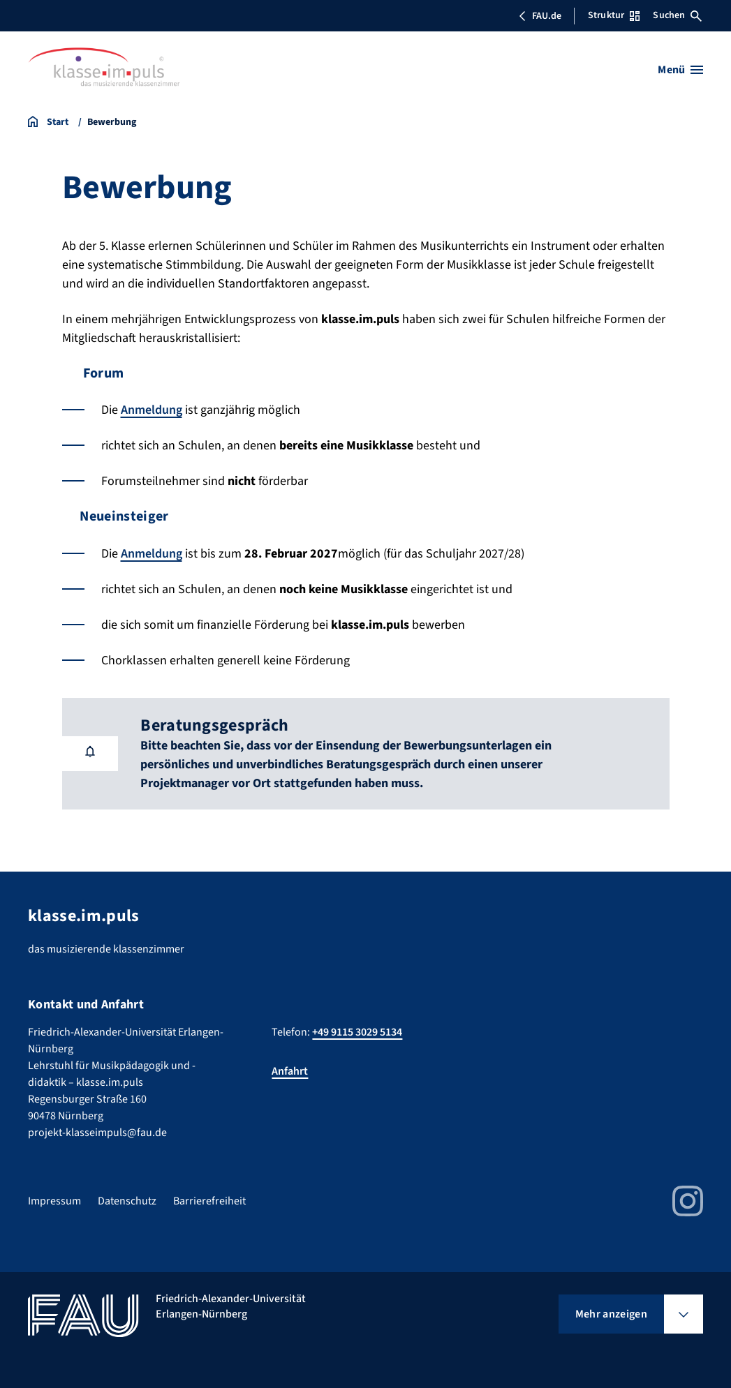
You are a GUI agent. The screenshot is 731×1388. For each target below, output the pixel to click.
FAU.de (539, 16)
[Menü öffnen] (680, 69)
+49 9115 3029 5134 (357, 1032)
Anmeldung (151, 410)
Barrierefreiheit (209, 1201)
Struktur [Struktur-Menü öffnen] (614, 15)
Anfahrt (290, 1071)
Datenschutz (127, 1201)
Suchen (677, 15)
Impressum (54, 1201)
